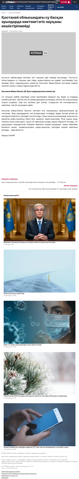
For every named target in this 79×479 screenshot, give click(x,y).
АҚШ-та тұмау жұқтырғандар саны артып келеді (23, 345)
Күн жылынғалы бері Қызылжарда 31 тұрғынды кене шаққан (53, 189)
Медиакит (5, 477)
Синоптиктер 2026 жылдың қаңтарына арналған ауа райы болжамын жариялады (35, 396)
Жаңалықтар (14, 2)
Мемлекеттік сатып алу (10, 475)
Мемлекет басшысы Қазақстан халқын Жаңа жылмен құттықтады (29, 242)
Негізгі (4, 12)
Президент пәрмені (40, 7)
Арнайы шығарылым (30, 7)
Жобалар (24, 2)
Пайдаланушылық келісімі (11, 471)
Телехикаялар (34, 2)
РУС (75, 2)
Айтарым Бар (20, 7)
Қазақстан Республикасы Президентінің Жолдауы (19, 473)
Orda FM (57, 2)
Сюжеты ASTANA (14, 12)
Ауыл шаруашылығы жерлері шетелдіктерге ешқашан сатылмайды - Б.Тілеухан (34, 182)
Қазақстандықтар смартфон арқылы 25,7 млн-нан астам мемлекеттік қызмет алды (36, 447)
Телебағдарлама (47, 2)
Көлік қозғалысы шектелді (14, 293)
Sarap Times (11, 7)
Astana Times (4, 7)
